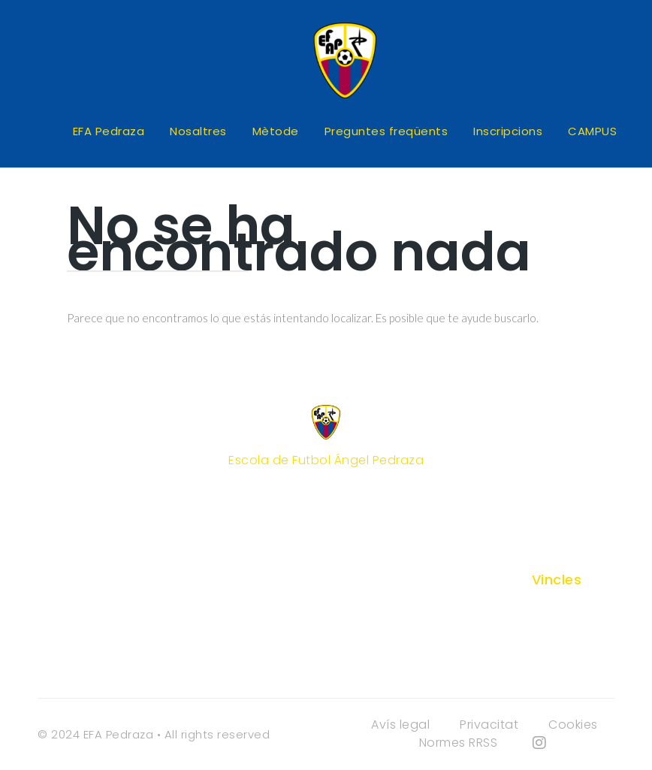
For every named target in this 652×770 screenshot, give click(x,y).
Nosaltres (198, 131)
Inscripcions (507, 131)
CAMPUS (592, 131)
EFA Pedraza (109, 131)
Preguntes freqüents (386, 131)
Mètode (275, 131)
